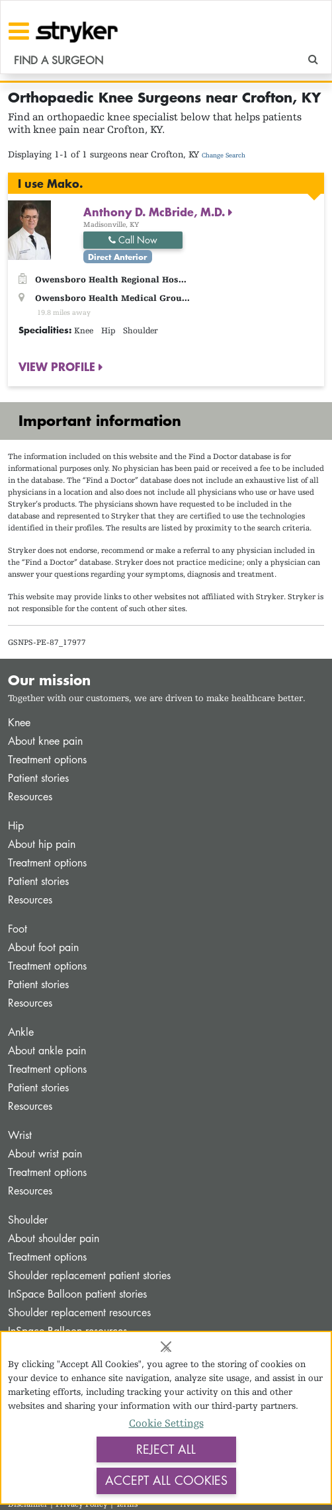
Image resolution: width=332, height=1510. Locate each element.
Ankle (21, 1032)
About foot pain (43, 947)
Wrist (20, 1135)
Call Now (132, 239)
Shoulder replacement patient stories (89, 1275)
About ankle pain (47, 1051)
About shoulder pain (53, 1238)
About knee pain (45, 741)
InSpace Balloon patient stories (77, 1294)
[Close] (166, 1347)
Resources (30, 797)
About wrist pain (45, 1154)
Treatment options (47, 760)
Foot (17, 929)
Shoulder (28, 1220)
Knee (19, 723)
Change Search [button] (223, 155)
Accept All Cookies (166, 1480)
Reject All (166, 1449)
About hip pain (41, 844)
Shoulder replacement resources (79, 1313)
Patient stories (38, 778)
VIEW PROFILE (59, 366)
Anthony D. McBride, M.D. (155, 211)
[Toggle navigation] (19, 31)
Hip (16, 826)
